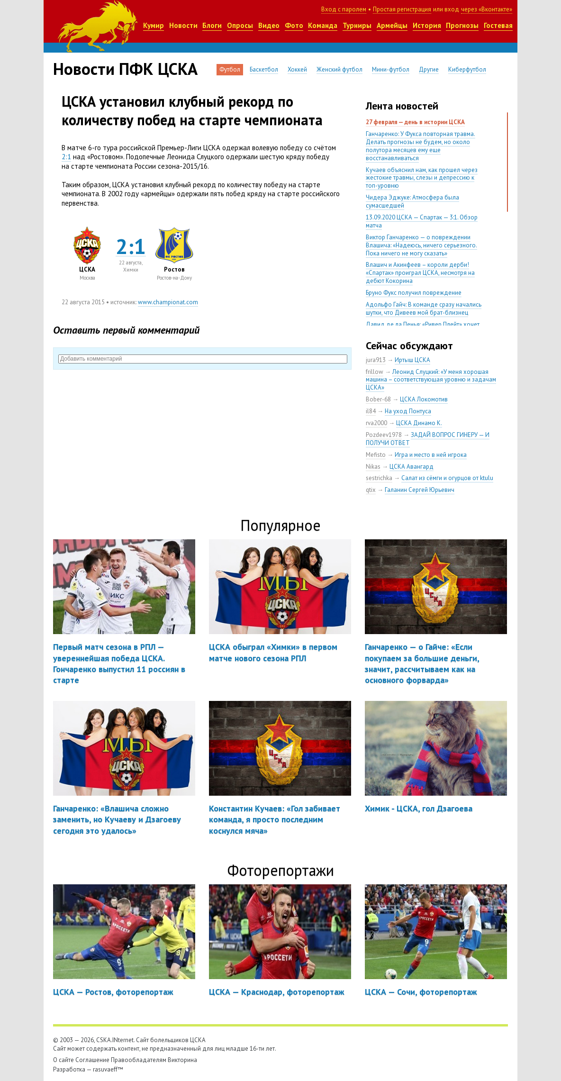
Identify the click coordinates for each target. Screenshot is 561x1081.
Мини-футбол (390, 69)
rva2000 (376, 423)
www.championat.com (168, 302)
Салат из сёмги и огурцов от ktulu (447, 478)
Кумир (153, 25)
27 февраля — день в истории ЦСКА (415, 122)
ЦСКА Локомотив (424, 399)
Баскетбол (264, 69)
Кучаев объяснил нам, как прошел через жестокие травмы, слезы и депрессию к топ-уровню (422, 178)
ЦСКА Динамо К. (419, 423)
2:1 (66, 156)
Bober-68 (378, 399)
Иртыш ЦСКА (412, 360)
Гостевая (498, 25)
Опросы (240, 25)
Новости (183, 25)
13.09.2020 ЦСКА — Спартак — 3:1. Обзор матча (422, 221)
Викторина (182, 1060)
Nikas (373, 467)
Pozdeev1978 (384, 435)
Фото (294, 25)
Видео (269, 25)
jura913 (376, 360)
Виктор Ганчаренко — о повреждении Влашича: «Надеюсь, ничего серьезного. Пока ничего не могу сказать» (421, 245)
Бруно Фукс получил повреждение (413, 293)
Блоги (212, 25)
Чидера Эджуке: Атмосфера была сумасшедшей (412, 201)
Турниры (357, 25)
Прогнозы (462, 25)
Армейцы (392, 25)
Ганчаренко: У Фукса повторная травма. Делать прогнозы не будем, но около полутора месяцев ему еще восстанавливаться (420, 146)
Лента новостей (402, 105)
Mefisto (376, 455)
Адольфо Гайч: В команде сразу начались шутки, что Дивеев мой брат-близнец (423, 308)
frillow (374, 372)
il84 (371, 411)
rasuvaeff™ (108, 1069)
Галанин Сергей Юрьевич (419, 490)
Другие (429, 69)
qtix (371, 490)
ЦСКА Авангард (411, 467)
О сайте (63, 1060)
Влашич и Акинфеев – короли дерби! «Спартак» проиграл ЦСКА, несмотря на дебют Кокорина (420, 273)
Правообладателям (138, 1060)
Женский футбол (339, 69)
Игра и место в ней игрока (431, 455)
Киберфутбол (467, 69)
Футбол (229, 69)
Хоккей (297, 69)
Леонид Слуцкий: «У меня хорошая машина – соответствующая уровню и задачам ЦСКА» (431, 380)
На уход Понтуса (408, 411)
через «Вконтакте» (486, 9)
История (427, 25)
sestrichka (379, 478)
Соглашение (92, 1060)
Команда (322, 25)
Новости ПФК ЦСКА (125, 69)
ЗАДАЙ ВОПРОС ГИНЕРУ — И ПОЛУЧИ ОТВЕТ (427, 439)
